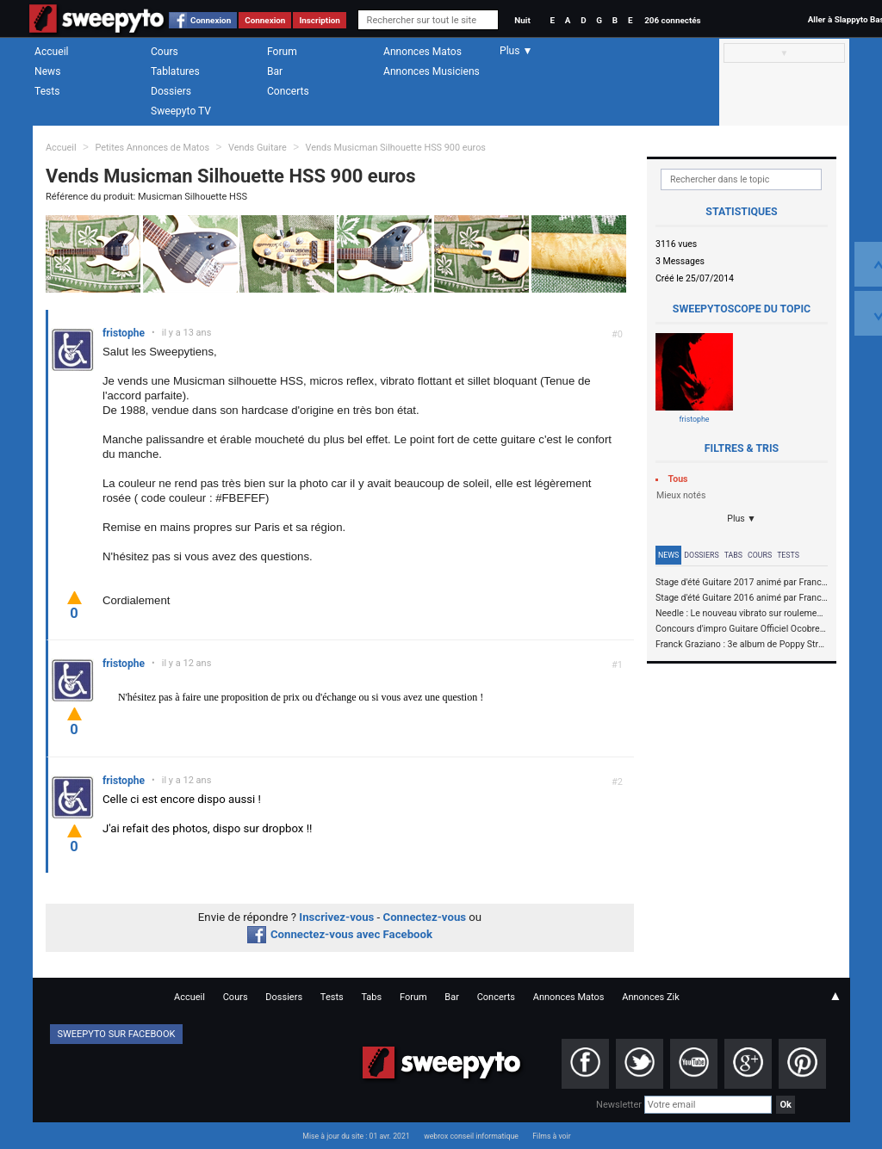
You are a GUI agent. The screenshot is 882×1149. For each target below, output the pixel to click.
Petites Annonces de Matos (152, 147)
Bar (275, 71)
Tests (46, 91)
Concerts (288, 91)
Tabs (733, 555)
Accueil (51, 52)
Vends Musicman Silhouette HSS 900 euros (396, 147)
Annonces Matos (422, 52)
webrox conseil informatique (471, 1136)
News (47, 71)
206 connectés (672, 20)
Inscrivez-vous (336, 917)
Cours (164, 52)
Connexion (210, 20)
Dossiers (171, 91)
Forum (282, 52)
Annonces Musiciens (431, 71)
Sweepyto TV (181, 111)
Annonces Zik (651, 997)
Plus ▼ (741, 518)
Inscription (319, 20)
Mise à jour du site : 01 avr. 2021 (355, 1136)
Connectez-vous (425, 917)
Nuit (522, 20)
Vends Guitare (257, 147)
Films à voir (551, 1136)
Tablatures (175, 71)
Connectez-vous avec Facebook (339, 934)
